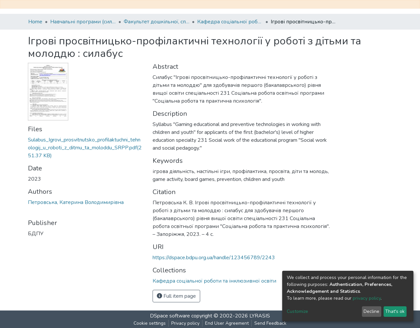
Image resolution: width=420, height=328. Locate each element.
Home (35, 21)
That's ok (395, 311)
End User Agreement (227, 323)
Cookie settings (150, 323)
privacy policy (367, 298)
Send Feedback (270, 323)
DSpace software (170, 315)
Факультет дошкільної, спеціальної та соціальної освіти (156, 21)
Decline (371, 311)
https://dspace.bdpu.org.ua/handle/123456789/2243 (214, 257)
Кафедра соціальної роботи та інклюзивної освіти (230, 21)
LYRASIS (259, 315)
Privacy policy (185, 323)
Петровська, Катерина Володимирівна (76, 202)
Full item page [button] (176, 296)
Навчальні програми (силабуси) (83, 21)
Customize (297, 311)
